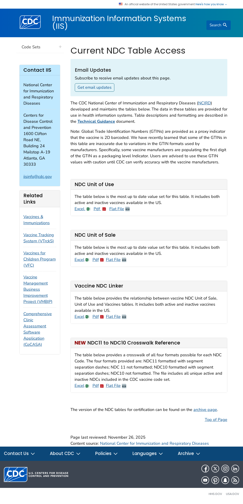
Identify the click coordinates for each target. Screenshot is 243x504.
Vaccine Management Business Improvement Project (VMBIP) (38, 289)
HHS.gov (215, 494)
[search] (218, 25)
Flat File (116, 208)
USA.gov (232, 494)
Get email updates (95, 87)
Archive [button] (189, 453)
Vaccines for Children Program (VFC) (39, 259)
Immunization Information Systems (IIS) (119, 22)
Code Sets (31, 47)
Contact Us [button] (19, 453)
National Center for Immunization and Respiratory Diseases (154, 443)
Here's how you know (211, 4)
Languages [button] (148, 453)
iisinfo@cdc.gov (37, 176)
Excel (80, 208)
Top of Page (216, 419)
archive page (205, 409)
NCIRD (204, 103)
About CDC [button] (65, 453)
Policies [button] (106, 453)
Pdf (97, 208)
